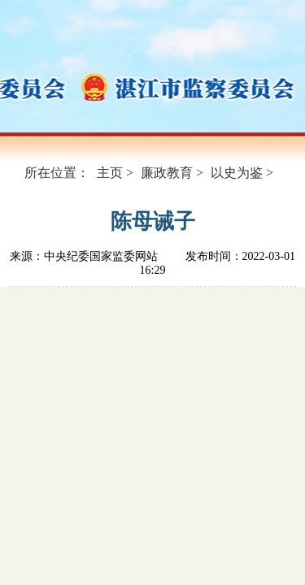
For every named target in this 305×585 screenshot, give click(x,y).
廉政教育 (167, 173)
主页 (110, 173)
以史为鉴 (237, 173)
